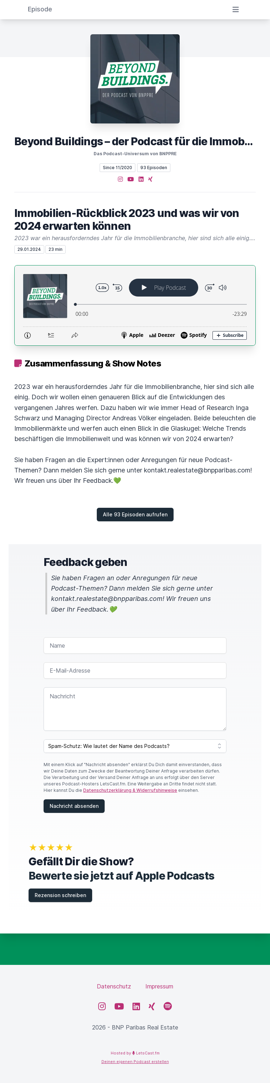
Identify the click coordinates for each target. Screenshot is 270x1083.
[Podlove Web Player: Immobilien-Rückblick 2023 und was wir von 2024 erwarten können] (135, 305)
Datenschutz (114, 986)
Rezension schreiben (60, 895)
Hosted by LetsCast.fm (135, 1053)
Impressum (159, 986)
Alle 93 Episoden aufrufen (135, 514)
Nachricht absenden (74, 806)
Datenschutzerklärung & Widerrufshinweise (130, 790)
